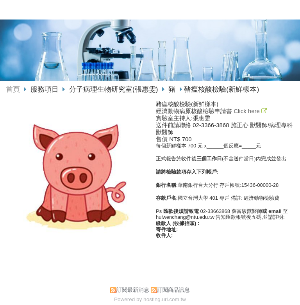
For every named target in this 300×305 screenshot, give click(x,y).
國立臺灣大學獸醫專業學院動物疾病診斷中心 (135, 9)
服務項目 (45, 89)
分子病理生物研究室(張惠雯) (113, 89)
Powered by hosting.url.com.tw (150, 299)
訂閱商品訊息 (173, 290)
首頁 (13, 89)
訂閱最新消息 (132, 290)
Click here (247, 111)
